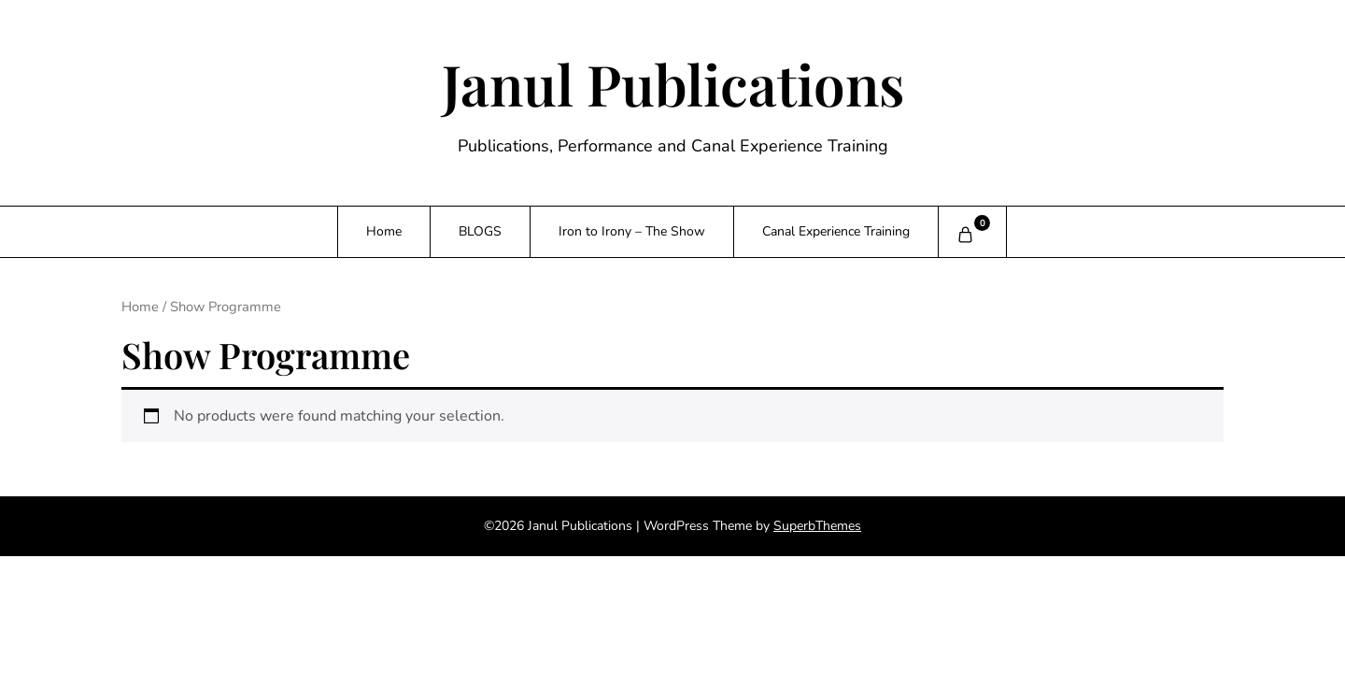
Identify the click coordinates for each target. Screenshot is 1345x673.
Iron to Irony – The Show (632, 231)
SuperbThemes (817, 526)
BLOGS (480, 231)
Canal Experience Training (836, 231)
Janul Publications (673, 83)
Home (384, 231)
